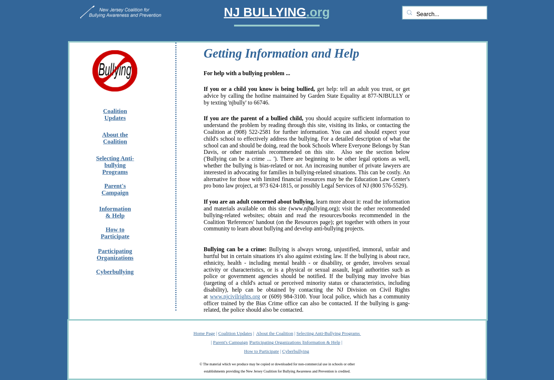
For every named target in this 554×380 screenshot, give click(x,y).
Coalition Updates (235, 333)
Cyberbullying (295, 351)
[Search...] (444, 14)
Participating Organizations (276, 342)
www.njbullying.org (313, 208)
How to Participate (261, 351)
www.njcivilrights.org (235, 296)
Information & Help (321, 342)
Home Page (204, 333)
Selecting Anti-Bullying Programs (328, 333)
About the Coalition (274, 333)
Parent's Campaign (230, 342)
